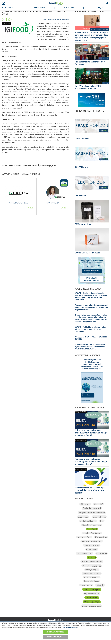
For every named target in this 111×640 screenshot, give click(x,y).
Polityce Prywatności (69, 627)
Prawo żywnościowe (91, 561)
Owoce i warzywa (84, 553)
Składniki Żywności (63, 19)
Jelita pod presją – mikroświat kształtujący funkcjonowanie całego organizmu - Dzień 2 (91, 432)
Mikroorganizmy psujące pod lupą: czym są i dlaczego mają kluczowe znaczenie (90, 490)
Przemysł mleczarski (92, 573)
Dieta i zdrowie (99, 517)
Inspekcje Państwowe (91, 533)
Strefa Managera (91, 589)
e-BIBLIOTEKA (8, 8)
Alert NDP (98, 504)
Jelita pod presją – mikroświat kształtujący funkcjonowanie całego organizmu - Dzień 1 (91, 461)
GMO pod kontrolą (83, 224)
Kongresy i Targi (84, 537)
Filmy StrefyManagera (91, 525)
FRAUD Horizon (82, 138)
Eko (102, 521)
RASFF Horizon (81, 167)
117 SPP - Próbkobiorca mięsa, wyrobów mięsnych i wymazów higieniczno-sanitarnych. (91, 329)
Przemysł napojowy (91, 577)
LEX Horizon (80, 195)
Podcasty (92, 557)
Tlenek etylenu (91, 597)
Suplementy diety (91, 593)
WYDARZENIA (39, 8)
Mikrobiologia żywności (91, 541)
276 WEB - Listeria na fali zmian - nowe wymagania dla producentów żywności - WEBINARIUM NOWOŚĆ (90, 346)
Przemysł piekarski (91, 581)
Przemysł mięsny (91, 569)
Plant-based (101, 553)
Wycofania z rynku (92, 601)
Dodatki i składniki (88, 521)
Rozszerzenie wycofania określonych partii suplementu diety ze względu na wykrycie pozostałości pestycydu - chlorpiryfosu (91, 36)
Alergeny (85, 504)
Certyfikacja (83, 517)
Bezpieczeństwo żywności (92, 512)
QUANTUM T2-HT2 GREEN (87, 252)
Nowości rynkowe (91, 545)
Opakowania (91, 549)
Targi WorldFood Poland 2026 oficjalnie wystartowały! (88, 87)
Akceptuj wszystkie (54, 632)
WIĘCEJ (101, 8)
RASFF (100, 585)
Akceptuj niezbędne (54, 637)
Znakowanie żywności (91, 606)
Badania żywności (92, 508)
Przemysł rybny (86, 585)
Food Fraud (92, 529)
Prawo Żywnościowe (49, 19)
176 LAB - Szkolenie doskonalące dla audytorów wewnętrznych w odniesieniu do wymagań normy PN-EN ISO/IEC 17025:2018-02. (91, 296)
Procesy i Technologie (91, 566)
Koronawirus (101, 537)
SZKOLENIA (69, 8)
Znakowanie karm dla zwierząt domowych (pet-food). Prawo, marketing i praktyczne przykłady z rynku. (91, 307)
